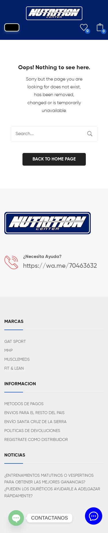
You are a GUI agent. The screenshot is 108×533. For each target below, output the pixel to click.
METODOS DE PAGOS (23, 404)
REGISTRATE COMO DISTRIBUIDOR (36, 440)
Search (90, 134)
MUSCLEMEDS (17, 360)
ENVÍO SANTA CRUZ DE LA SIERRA (35, 422)
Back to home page (54, 159)
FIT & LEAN (14, 368)
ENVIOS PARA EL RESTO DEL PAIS (34, 413)
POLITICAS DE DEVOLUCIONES (32, 431)
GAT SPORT (15, 342)
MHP (8, 351)
